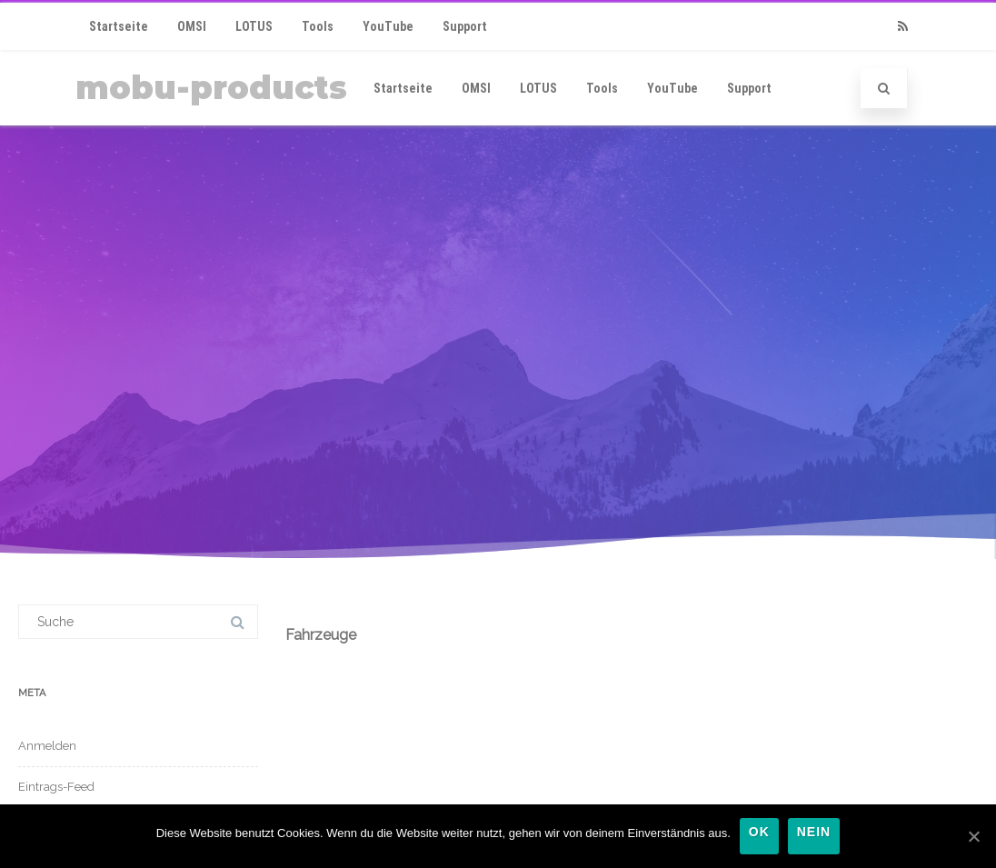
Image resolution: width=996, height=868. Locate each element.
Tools (318, 26)
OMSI (191, 26)
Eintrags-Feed (56, 786)
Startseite (118, 26)
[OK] (973, 836)
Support (465, 26)
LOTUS (254, 26)
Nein (814, 832)
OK (759, 832)
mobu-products (211, 87)
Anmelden (47, 746)
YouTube (388, 26)
